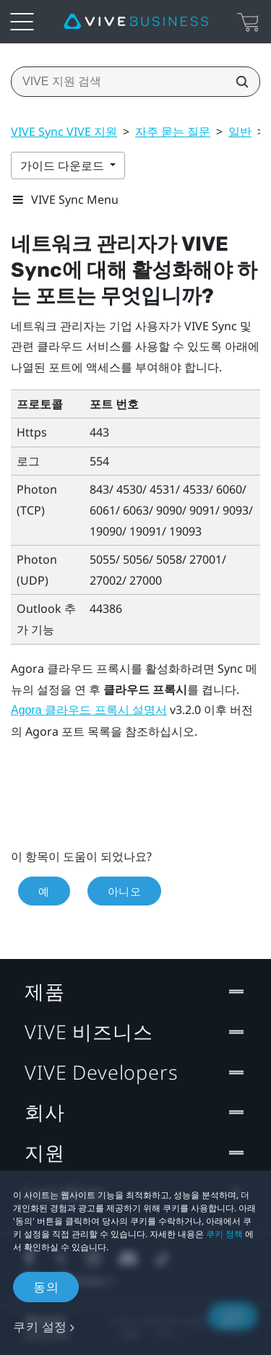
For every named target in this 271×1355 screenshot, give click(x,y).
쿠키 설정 (40, 1326)
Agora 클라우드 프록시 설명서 (89, 710)
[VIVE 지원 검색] (238, 81)
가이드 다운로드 (63, 165)
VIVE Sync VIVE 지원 (64, 131)
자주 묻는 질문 (172, 131)
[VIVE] (136, 22)
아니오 (125, 891)
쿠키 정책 (224, 1234)
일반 (239, 131)
